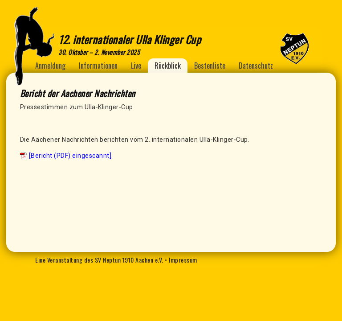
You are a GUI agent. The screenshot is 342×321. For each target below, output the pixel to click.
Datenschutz (256, 65)
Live (136, 65)
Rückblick (168, 65)
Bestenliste (209, 65)
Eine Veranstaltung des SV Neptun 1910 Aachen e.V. (99, 259)
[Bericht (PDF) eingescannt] (70, 155)
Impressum (183, 259)
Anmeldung (50, 65)
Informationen (98, 65)
